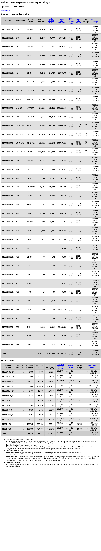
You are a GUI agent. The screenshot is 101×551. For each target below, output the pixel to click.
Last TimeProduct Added (71, 20)
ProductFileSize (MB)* (61, 20)
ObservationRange (95, 21)
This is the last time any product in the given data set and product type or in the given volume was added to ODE (44, 452)
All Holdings (5, 10)
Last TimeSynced (78, 20)
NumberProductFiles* (51, 20)
